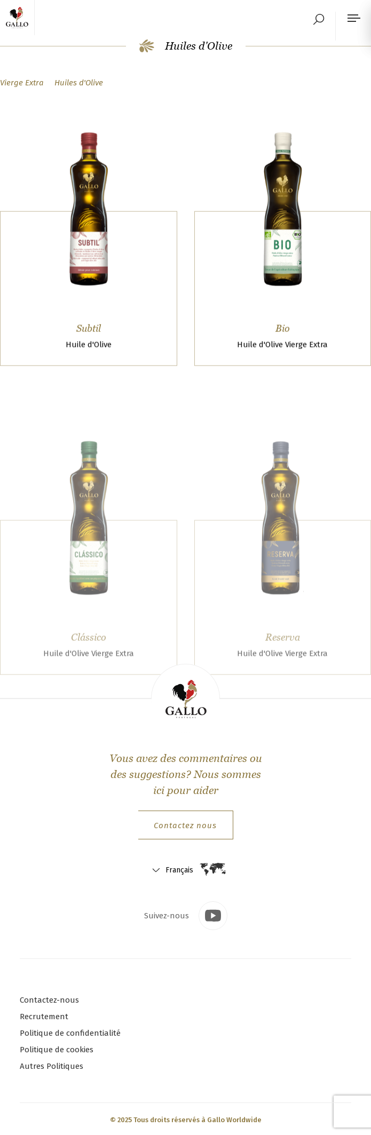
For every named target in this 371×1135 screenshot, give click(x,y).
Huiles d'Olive (185, 46)
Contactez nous (185, 825)
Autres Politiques (51, 1066)
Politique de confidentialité (70, 1033)
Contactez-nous (49, 1000)
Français (179, 870)
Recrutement (44, 1016)
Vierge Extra (22, 83)
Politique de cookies (56, 1049)
